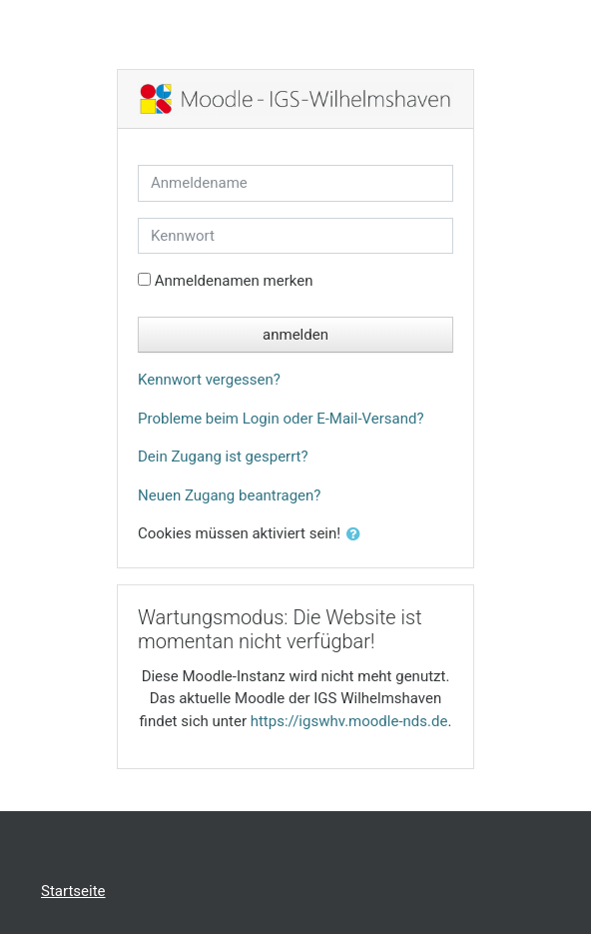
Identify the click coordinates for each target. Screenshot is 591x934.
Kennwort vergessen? (209, 380)
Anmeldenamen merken (234, 281)
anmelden (295, 335)
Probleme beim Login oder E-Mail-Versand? (281, 419)
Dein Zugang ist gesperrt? (223, 457)
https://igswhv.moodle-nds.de (349, 721)
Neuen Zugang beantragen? (229, 495)
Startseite (73, 891)
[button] (357, 534)
